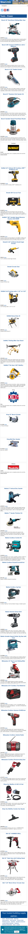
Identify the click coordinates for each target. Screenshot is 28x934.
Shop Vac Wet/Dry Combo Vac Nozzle (13, 809)
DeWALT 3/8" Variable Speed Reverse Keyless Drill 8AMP (13, 218)
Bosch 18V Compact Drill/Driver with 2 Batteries (13, 45)
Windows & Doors (6, 921)
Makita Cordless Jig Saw (13, 587)
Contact (18, 924)
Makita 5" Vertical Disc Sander (13, 488)
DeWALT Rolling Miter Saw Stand (13, 340)
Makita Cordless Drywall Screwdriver (13, 562)
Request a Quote (9, 918)
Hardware (13, 921)
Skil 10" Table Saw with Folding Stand (13, 858)
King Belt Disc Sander (13, 439)
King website (3, 406)
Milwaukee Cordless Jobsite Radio (13, 735)
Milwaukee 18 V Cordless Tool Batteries (13, 685)
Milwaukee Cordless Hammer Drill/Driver (13, 710)
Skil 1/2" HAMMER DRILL (13, 833)
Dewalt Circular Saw (13, 266)
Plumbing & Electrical (20, 921)
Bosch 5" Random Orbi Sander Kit (13, 94)
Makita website (3, 473)
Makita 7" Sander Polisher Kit (13, 513)
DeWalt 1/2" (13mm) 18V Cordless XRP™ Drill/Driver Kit (13, 168)
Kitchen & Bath (20, 920)
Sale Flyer (16, 918)
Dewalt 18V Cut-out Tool (13, 192)
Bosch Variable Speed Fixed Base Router (13, 119)
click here (21, 929)
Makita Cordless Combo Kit (13, 538)
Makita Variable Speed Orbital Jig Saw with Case (13, 637)
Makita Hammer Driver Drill (13, 611)
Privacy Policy (11, 931)
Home (3, 918)
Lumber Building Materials (7, 923)
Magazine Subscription (7, 924)
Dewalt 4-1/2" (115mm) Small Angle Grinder (13, 242)
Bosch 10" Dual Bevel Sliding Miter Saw (13, 20)
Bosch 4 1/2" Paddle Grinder (13, 69)
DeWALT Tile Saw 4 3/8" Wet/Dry (13, 365)
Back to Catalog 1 (4, 909)
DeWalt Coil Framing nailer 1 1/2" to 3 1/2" (13, 291)
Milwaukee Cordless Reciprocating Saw (13, 759)
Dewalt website (3, 154)
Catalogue (16, 923)
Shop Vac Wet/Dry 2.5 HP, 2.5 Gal (13, 784)
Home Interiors (13, 920)
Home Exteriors (5, 920)
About (14, 924)
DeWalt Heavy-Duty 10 (13, 316)
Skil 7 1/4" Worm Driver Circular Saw (13, 883)
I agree (16, 931)
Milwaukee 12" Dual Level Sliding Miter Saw (13, 661)
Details (6, 37)
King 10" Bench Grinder (13, 414)
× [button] (26, 927)
